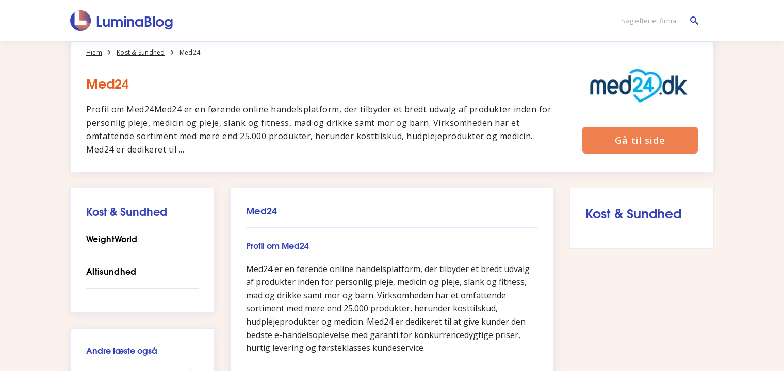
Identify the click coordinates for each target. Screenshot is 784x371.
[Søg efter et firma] (657, 20)
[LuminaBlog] (122, 20)
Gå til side (640, 140)
